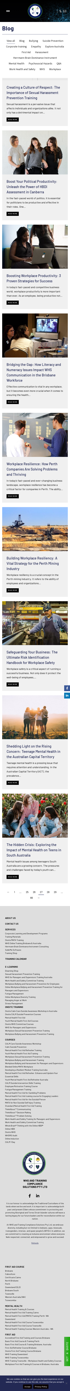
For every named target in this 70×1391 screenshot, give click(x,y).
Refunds (35, 1243)
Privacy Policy (41, 1387)
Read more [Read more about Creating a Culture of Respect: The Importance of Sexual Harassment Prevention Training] (12, 120)
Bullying (33, 40)
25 (27, 892)
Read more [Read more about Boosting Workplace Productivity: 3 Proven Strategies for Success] (12, 303)
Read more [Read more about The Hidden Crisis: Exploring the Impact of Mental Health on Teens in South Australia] (12, 877)
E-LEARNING (11, 966)
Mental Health (16, 63)
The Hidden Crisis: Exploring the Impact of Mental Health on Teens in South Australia (34, 850)
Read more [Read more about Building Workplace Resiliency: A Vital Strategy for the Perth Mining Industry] (12, 590)
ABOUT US (10, 918)
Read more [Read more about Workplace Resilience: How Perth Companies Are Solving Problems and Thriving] (12, 496)
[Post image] (35, 79)
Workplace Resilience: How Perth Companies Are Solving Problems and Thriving (32, 469)
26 (34, 892)
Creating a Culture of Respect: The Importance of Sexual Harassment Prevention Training (33, 92)
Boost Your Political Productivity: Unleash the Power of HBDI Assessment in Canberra (32, 186)
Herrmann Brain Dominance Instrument (35, 57)
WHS (42, 69)
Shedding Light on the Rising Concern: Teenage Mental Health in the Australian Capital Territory (33, 751)
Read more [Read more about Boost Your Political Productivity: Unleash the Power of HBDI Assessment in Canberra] (12, 214)
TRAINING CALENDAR (16, 958)
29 (55, 892)
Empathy (36, 46)
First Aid (26, 52)
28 (48, 892)
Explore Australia (54, 46)
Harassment (41, 52)
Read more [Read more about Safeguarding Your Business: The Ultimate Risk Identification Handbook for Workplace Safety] (12, 684)
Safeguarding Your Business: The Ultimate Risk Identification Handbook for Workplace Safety (32, 657)
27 (41, 892)
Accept (27, 1387)
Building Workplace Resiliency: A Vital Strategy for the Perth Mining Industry (33, 563)
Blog (22, 40)
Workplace (55, 69)
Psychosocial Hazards (40, 63)
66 (31, 897)
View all (11, 40)
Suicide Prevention (52, 40)
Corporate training (16, 46)
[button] (8, 11)
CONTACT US (11, 923)
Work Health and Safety (22, 69)
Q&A (59, 63)
